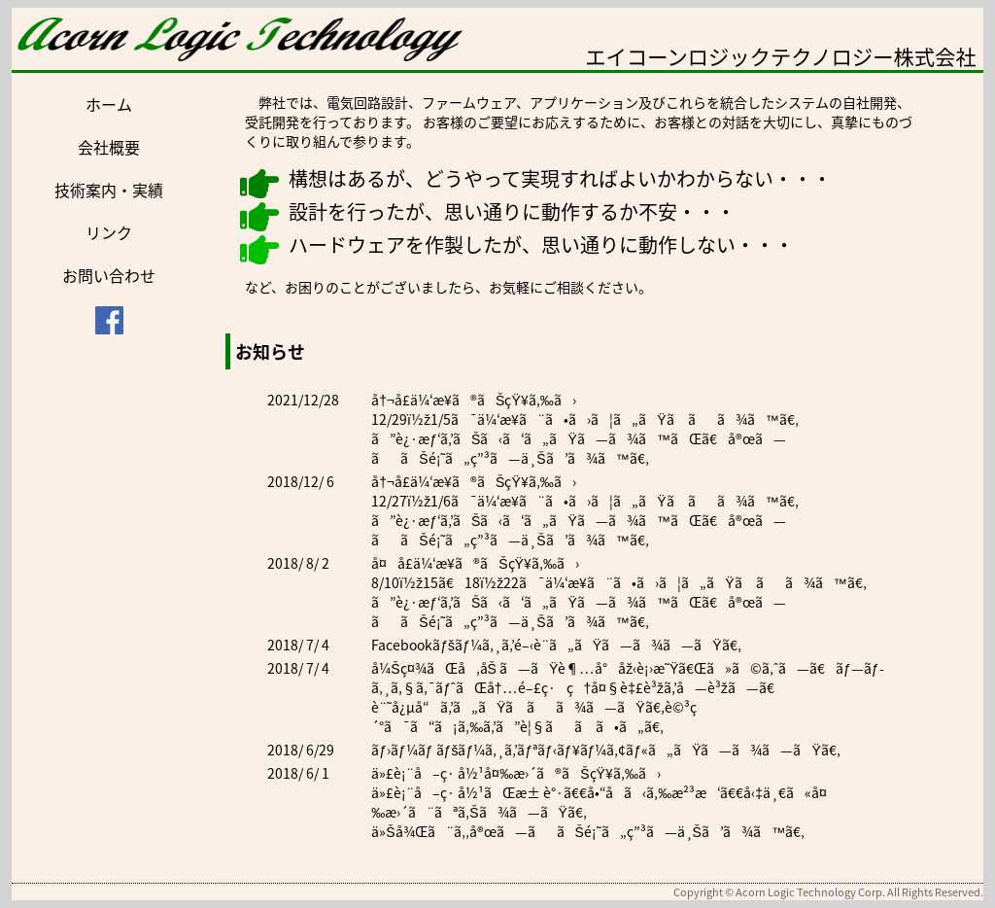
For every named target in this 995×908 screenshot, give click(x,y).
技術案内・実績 (108, 189)
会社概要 (109, 146)
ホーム (109, 104)
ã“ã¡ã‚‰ (446, 726)
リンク (109, 232)
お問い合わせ (108, 275)
